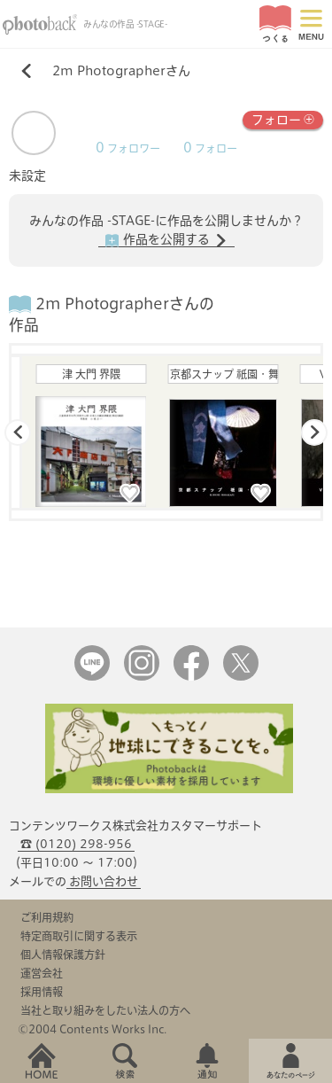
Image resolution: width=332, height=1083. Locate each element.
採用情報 (41, 991)
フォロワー (128, 148)
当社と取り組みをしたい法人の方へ (105, 1010)
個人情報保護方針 (62, 954)
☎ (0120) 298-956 (76, 844)
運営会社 (41, 973)
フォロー (282, 118)
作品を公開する (166, 240)
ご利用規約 (46, 917)
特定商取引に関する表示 (78, 936)
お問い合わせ (103, 881)
